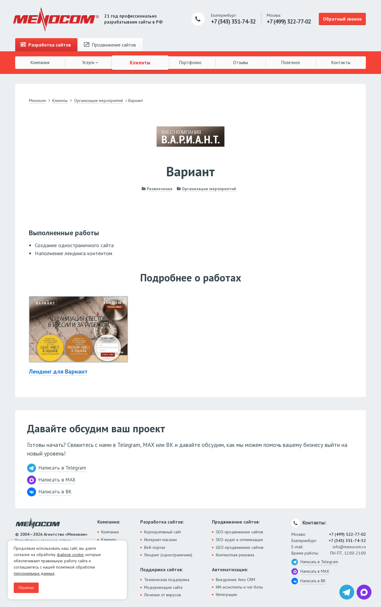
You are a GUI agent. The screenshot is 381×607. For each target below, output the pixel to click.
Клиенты (140, 62)
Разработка (46, 45)
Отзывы (240, 62)
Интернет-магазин (160, 539)
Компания (40, 62)
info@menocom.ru (349, 546)
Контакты (340, 62)
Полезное (290, 62)
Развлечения (159, 188)
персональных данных (34, 573)
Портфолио (190, 62)
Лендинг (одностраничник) (168, 555)
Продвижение (110, 45)
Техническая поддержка (166, 579)
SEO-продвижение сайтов (239, 532)
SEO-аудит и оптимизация (239, 539)
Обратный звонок (342, 19)
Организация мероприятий (209, 188)
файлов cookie (70, 554)
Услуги (90, 62)
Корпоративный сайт (162, 532)
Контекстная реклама (235, 555)
